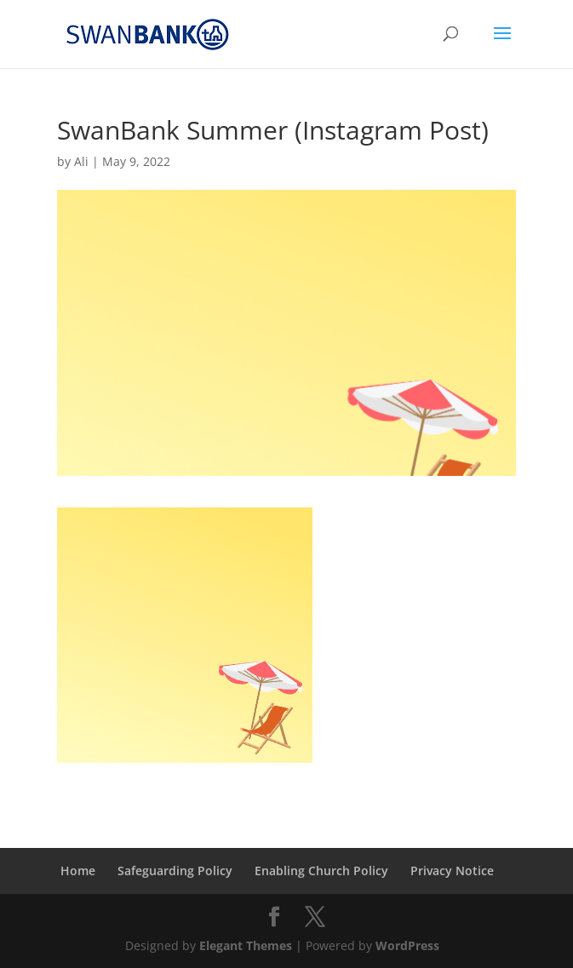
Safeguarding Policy (174, 870)
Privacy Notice (452, 870)
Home (77, 870)
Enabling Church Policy (321, 870)
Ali (81, 161)
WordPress (407, 945)
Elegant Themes (245, 945)
